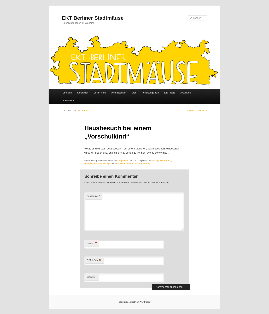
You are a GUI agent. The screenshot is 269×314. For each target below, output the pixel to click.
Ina (117, 163)
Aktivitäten (185, 92)
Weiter (202, 110)
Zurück (191, 110)
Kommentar (93, 196)
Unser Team (100, 92)
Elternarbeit (165, 160)
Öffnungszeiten (118, 92)
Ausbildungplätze (150, 92)
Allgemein (123, 160)
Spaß (109, 163)
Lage (133, 92)
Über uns (67, 92)
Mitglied (102, 163)
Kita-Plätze (169, 92)
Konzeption (82, 92)
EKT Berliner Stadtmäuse (93, 18)
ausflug (155, 160)
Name (92, 243)
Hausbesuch (90, 163)
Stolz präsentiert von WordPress (134, 302)
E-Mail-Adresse (94, 260)
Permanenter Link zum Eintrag (135, 163)
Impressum (68, 100)
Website (91, 277)
